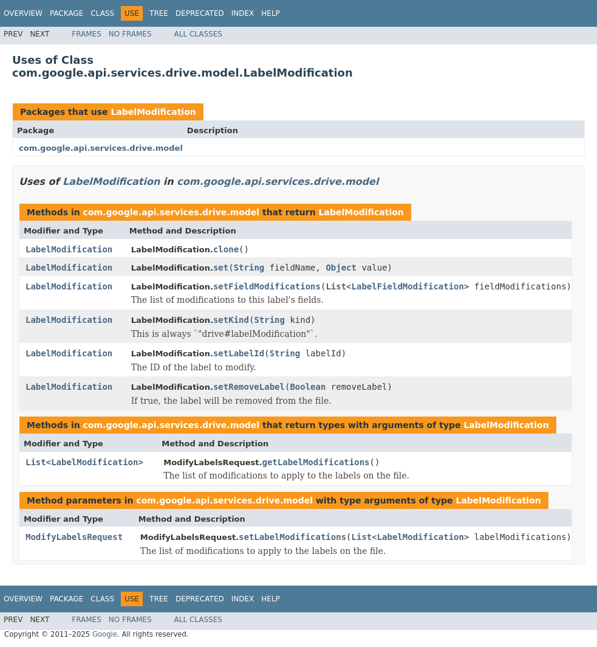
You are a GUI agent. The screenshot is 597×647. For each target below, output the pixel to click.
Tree (158, 13)
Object (341, 267)
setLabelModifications (292, 537)
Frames (86, 34)
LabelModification (153, 112)
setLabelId (238, 353)
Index (242, 13)
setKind (231, 320)
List (336, 286)
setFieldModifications (267, 286)
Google (104, 634)
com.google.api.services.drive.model (101, 148)
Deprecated (200, 13)
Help (270, 13)
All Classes (198, 34)
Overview (23, 13)
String (249, 267)
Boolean (308, 387)
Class (102, 13)
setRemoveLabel (249, 387)
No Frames (130, 34)
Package (66, 13)
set (220, 267)
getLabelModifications (315, 462)
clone (226, 249)
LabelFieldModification (408, 286)
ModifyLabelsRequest (74, 537)
